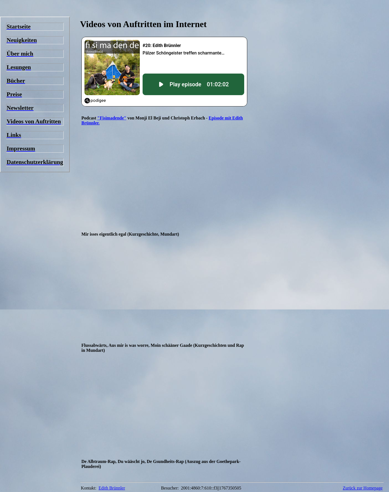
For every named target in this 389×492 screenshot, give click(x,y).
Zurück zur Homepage (363, 488)
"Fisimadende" (111, 118)
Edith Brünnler (112, 488)
